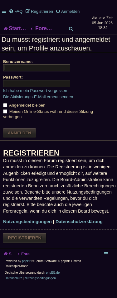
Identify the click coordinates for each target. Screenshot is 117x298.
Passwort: (13, 89)
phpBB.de (53, 285)
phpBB (27, 273)
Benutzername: (18, 73)
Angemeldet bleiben (24, 117)
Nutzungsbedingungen (27, 234)
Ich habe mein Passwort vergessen (35, 102)
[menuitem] (15, 11)
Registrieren (24, 250)
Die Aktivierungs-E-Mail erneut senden (38, 109)
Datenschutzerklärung (79, 234)
